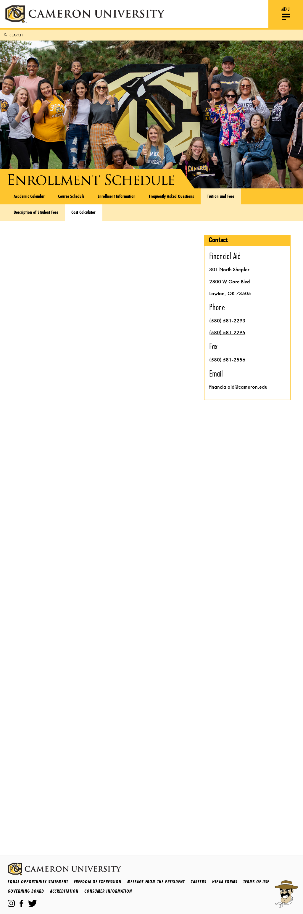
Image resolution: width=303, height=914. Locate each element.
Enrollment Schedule (90, 180)
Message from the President (156, 882)
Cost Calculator (83, 212)
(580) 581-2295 (227, 332)
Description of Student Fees (36, 212)
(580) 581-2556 (227, 359)
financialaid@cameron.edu (238, 387)
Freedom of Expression (97, 882)
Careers (198, 882)
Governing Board (26, 891)
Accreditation (64, 891)
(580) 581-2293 (227, 320)
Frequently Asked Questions (171, 196)
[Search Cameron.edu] (155, 35)
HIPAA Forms (224, 882)
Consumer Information (108, 891)
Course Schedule (71, 196)
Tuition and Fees (220, 196)
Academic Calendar (29, 196)
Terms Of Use (256, 882)
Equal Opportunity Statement (38, 882)
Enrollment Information (117, 196)
